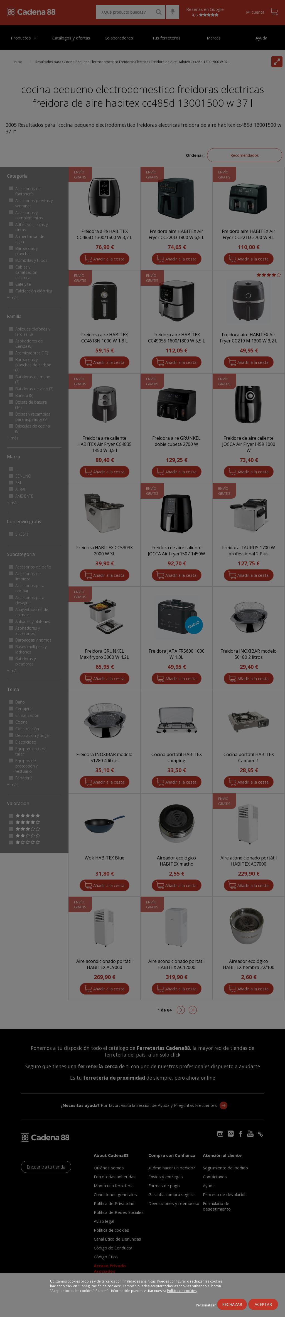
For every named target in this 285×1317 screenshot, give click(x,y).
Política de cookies (181, 1290)
